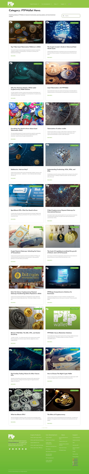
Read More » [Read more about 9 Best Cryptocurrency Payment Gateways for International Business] (49, 220)
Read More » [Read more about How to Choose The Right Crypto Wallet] (49, 381)
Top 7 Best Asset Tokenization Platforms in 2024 (26, 47)
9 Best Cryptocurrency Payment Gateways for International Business (61, 211)
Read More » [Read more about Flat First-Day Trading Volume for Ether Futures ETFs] (13, 384)
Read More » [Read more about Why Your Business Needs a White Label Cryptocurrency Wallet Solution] (13, 98)
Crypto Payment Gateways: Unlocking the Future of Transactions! (26, 252)
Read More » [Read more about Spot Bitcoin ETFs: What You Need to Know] (13, 219)
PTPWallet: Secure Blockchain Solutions (59, 333)
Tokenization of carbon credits (56, 129)
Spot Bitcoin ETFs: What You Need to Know (24, 210)
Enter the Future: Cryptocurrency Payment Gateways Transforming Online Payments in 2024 (26, 293)
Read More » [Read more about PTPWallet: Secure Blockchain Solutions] (49, 341)
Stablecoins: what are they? (19, 169)
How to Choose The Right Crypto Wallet (59, 374)
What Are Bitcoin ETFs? (18, 414)
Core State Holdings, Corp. (13, 442)
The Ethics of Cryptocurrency (56, 414)
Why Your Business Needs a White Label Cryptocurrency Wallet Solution (23, 88)
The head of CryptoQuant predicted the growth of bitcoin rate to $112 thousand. (62, 252)
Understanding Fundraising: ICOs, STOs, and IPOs (61, 170)
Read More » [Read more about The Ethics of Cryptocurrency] (49, 423)
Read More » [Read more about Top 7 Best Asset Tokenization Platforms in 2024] (13, 55)
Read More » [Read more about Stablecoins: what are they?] (13, 178)
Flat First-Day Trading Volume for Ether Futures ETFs (25, 374)
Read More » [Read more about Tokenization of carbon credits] (49, 137)
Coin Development (47, 4)
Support (63, 4)
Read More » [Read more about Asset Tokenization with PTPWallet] (49, 95)
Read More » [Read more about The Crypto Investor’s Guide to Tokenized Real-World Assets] (49, 57)
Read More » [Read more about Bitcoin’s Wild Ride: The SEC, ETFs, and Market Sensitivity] (13, 343)
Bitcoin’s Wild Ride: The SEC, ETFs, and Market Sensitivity (25, 333)
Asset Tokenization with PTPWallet (57, 88)
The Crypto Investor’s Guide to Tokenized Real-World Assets (61, 47)
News (56, 4)
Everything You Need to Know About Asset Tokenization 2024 (24, 129)
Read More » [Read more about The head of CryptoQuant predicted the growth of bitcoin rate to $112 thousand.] (49, 260)
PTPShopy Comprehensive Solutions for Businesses (59, 293)
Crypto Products (34, 4)
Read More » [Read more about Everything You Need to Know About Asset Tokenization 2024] (13, 139)
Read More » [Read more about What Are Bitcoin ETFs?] (13, 422)
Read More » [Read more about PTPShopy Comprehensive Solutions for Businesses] (49, 302)
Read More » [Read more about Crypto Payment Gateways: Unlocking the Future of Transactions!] (13, 261)
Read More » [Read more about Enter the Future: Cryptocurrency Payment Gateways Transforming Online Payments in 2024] (13, 302)
